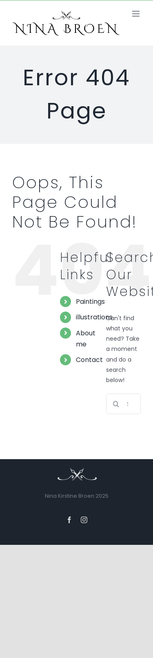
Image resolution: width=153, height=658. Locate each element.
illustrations (94, 317)
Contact (89, 359)
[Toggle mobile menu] (136, 13)
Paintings (90, 301)
